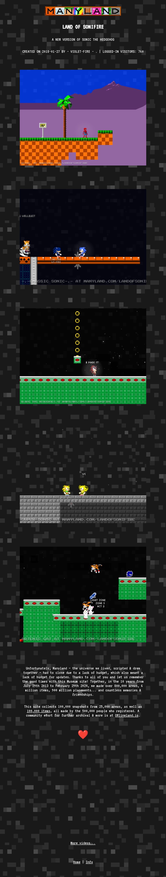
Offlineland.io (126, 715)
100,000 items (38, 711)
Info (89, 862)
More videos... (83, 843)
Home (76, 862)
